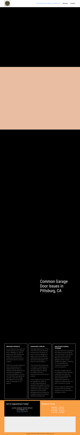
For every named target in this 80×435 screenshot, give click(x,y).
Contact (72, 3)
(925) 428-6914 (22, 412)
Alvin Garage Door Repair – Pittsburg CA (48, 3)
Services (65, 3)
